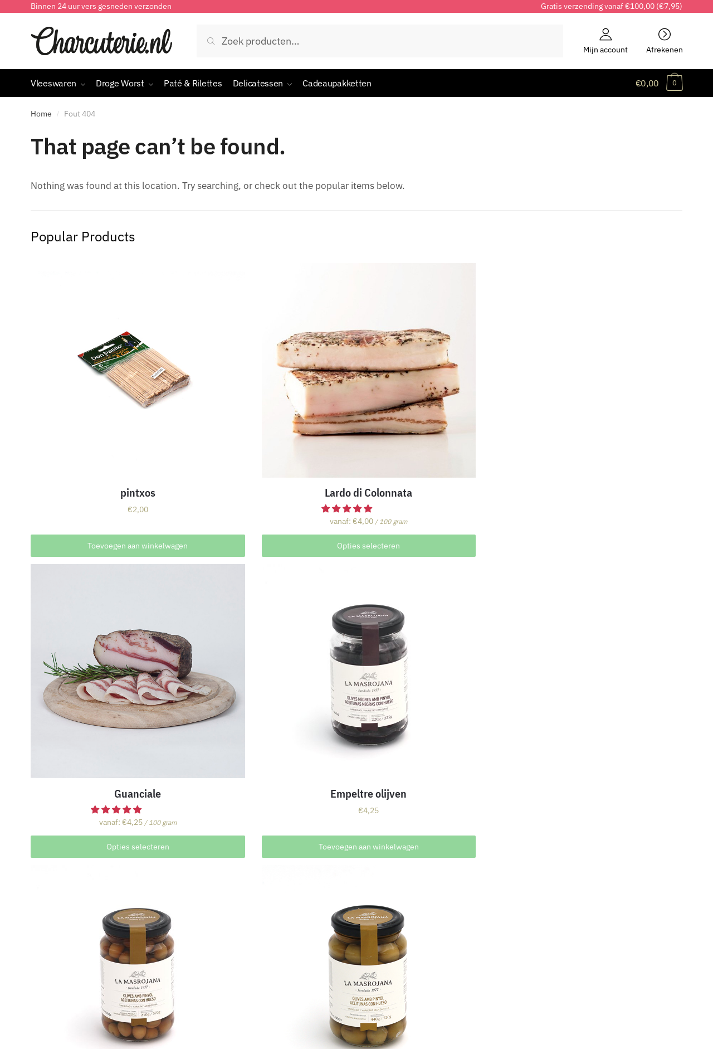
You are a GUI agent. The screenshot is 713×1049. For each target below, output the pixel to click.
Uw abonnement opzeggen (421, 916)
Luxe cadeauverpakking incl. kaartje (599, 661)
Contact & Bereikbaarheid (251, 947)
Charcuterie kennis (574, 916)
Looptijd (384, 900)
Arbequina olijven (105, 655)
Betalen (215, 900)
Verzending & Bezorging (246, 916)
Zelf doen (555, 932)
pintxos (104, 427)
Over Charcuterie (65, 885)
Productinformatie (573, 947)
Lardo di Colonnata (269, 427)
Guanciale (434, 427)
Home (41, 114)
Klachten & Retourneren (247, 932)
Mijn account (605, 49)
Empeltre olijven (599, 427)
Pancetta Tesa (434, 616)
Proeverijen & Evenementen (87, 947)
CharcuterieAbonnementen (422, 885)
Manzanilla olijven (269, 655)
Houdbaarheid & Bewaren (82, 916)
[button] (250, 444)
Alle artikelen (562, 885)
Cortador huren (61, 932)
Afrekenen (664, 49)
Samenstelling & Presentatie (88, 900)
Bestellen (218, 885)
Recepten (555, 900)
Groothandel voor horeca (81, 962)
